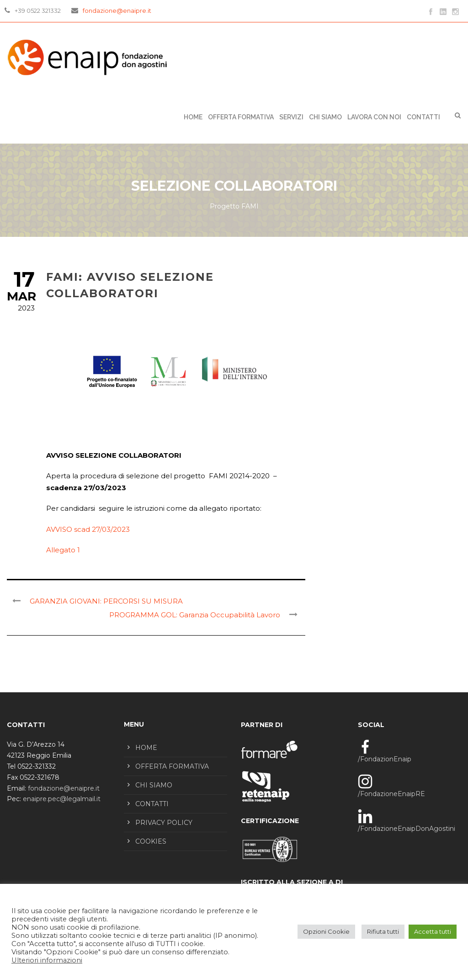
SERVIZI (291, 117)
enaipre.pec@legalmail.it (62, 799)
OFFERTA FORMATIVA (241, 117)
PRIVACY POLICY (163, 823)
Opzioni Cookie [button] (326, 931)
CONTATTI (423, 117)
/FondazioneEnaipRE (391, 794)
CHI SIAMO (325, 117)
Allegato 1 (63, 550)
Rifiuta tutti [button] (383, 931)
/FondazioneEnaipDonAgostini (406, 828)
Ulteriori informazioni (46, 960)
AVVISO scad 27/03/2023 (88, 529)
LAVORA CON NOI (374, 117)
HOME (146, 748)
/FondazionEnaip (384, 759)
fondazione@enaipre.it (117, 10)
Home (193, 117)
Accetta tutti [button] (432, 931)
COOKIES (150, 841)
